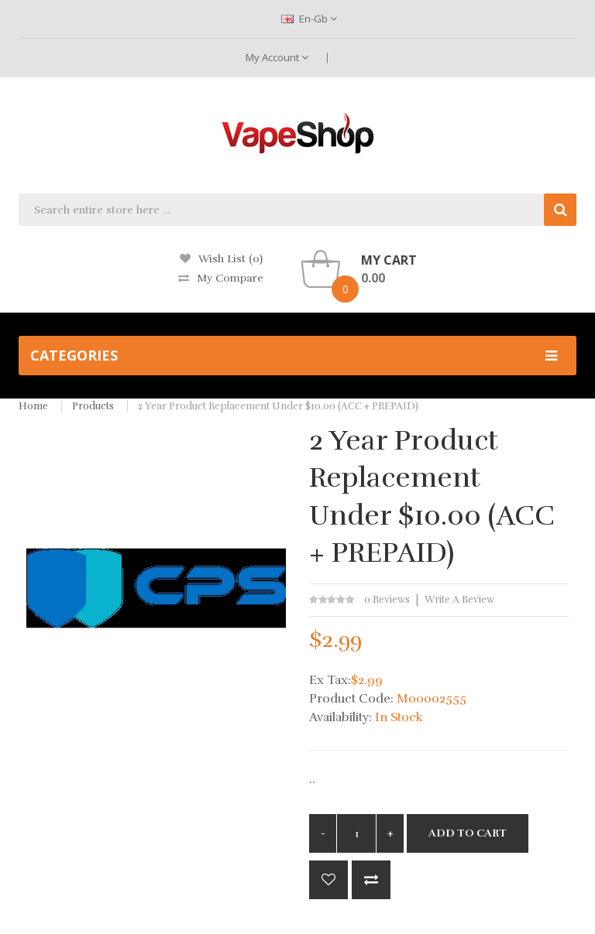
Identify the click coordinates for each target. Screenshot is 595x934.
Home (33, 406)
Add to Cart (467, 833)
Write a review (459, 599)
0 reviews (387, 599)
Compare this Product (371, 879)
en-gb (309, 19)
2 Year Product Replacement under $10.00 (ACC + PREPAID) (278, 406)
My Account (277, 57)
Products (93, 406)
